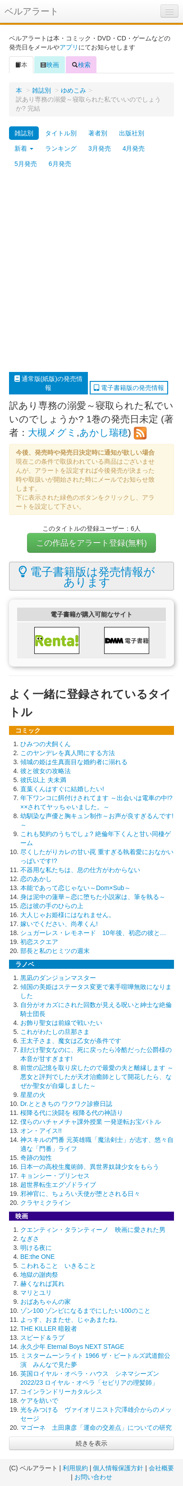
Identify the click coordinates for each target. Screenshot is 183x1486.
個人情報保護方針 (118, 1468)
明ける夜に (36, 1247)
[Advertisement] (91, 271)
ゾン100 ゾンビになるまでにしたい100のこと (85, 1310)
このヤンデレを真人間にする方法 (67, 752)
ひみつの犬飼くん (45, 743)
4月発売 (134, 148)
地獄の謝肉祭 (39, 1274)
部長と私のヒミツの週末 (55, 950)
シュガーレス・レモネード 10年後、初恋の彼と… (93, 932)
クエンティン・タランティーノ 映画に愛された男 (92, 1229)
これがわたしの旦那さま (55, 1031)
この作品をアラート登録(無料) (91, 542)
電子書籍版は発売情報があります (86, 576)
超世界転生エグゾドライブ (58, 1184)
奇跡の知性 (36, 1157)
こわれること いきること (58, 1265)
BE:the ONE (37, 1256)
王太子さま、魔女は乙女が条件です (70, 1040)
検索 (81, 64)
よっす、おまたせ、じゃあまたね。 (70, 1319)
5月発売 (25, 163)
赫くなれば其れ (42, 1283)
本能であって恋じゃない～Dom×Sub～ (75, 887)
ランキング (61, 148)
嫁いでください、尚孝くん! (59, 923)
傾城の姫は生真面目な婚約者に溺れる (74, 761)
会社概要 (161, 1468)
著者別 (97, 133)
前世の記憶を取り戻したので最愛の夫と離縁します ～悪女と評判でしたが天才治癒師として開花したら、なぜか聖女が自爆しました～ (97, 1076)
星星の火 (33, 1094)
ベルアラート (32, 11)
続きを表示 (91, 1443)
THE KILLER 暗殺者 (48, 1328)
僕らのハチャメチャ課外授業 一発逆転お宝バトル (90, 1121)
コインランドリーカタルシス (61, 1391)
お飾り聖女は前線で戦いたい (61, 1022)
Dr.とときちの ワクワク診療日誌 (66, 1103)
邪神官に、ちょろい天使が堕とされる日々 (80, 1193)
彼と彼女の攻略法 (45, 770)
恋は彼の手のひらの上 (51, 905)
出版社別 (131, 133)
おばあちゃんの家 (45, 1301)
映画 (49, 64)
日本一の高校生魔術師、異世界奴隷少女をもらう (89, 1166)
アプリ (68, 47)
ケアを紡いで (39, 1400)
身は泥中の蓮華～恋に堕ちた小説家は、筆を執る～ (92, 896)
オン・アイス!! (41, 1130)
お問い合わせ (93, 1477)
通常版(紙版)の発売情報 (48, 383)
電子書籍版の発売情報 (129, 387)
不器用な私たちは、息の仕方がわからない (80, 869)
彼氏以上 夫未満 (43, 779)
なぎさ (29, 1238)
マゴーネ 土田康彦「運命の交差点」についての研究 (96, 1427)
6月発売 (60, 163)
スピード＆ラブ (42, 1337)
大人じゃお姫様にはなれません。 (67, 914)
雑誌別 (41, 90)
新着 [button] (23, 148)
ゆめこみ (73, 90)
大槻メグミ (52, 432)
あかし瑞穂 (103, 432)
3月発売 (99, 148)
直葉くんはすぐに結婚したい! (62, 788)
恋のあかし (36, 878)
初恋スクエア (39, 941)
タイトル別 (61, 133)
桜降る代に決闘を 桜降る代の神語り (71, 1112)
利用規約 (75, 1468)
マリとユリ (36, 1292)
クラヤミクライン (45, 1202)
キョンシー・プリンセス (55, 1175)
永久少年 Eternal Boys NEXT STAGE (72, 1346)
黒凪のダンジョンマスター (58, 977)
